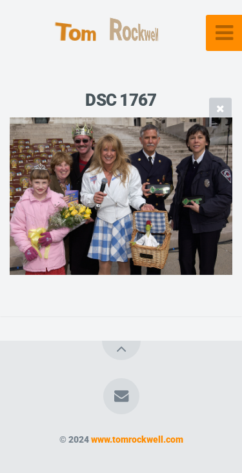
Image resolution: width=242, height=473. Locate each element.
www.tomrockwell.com (137, 439)
